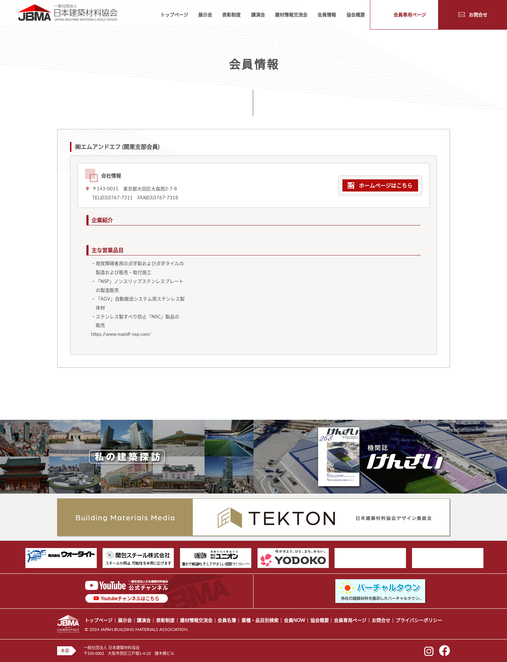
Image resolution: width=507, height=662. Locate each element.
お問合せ (381, 620)
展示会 (205, 15)
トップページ (174, 15)
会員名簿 (226, 620)
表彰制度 (231, 15)
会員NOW (294, 620)
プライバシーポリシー (419, 620)
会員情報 (326, 15)
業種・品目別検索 (259, 620)
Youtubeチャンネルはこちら (130, 598)
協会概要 (355, 15)
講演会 (258, 15)
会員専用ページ (350, 620)
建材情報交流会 (291, 15)
